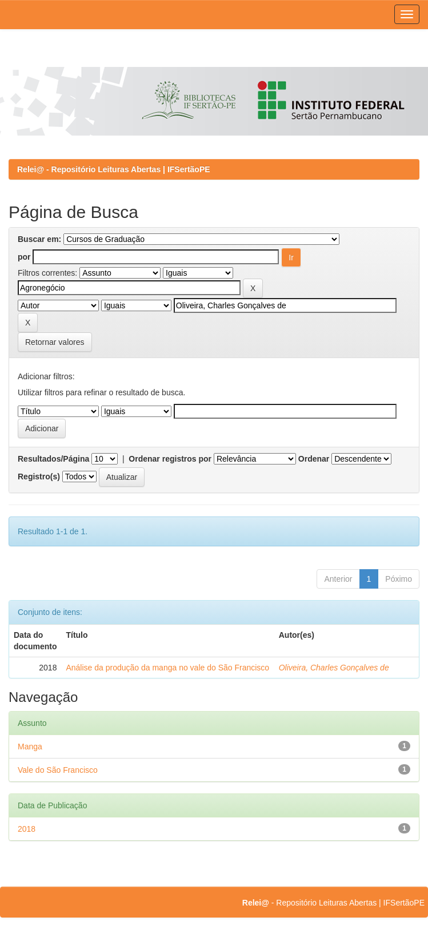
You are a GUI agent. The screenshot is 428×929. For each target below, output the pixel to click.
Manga (30, 746)
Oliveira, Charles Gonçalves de (334, 667)
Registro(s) (39, 476)
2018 (26, 828)
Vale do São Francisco (58, 770)
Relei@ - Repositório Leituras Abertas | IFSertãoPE (113, 169)
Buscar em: (39, 239)
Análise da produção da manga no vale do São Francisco (167, 667)
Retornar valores (55, 342)
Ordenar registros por (170, 458)
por (24, 256)
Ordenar (313, 458)
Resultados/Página (53, 458)
